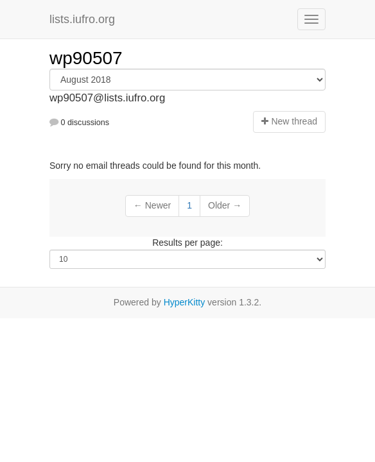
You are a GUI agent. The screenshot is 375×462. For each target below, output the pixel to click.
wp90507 (86, 58)
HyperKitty (184, 302)
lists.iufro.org (82, 19)
